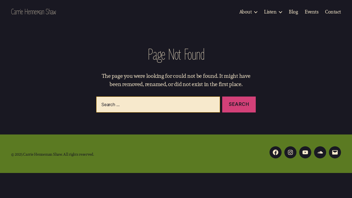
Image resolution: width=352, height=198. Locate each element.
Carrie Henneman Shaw (33, 12)
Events (311, 12)
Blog (293, 12)
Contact (333, 12)
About (245, 12)
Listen (270, 12)
